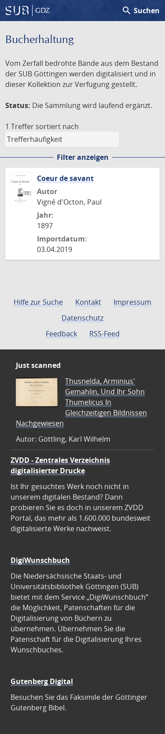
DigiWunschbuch (40, 560)
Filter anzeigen (83, 157)
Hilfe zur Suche (38, 302)
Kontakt (88, 302)
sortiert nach (57, 126)
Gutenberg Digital (42, 681)
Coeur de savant (65, 178)
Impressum (132, 302)
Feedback (61, 333)
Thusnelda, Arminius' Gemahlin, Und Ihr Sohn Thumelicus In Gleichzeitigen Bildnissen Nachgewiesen (81, 402)
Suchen (140, 10)
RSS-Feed (104, 333)
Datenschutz (82, 318)
